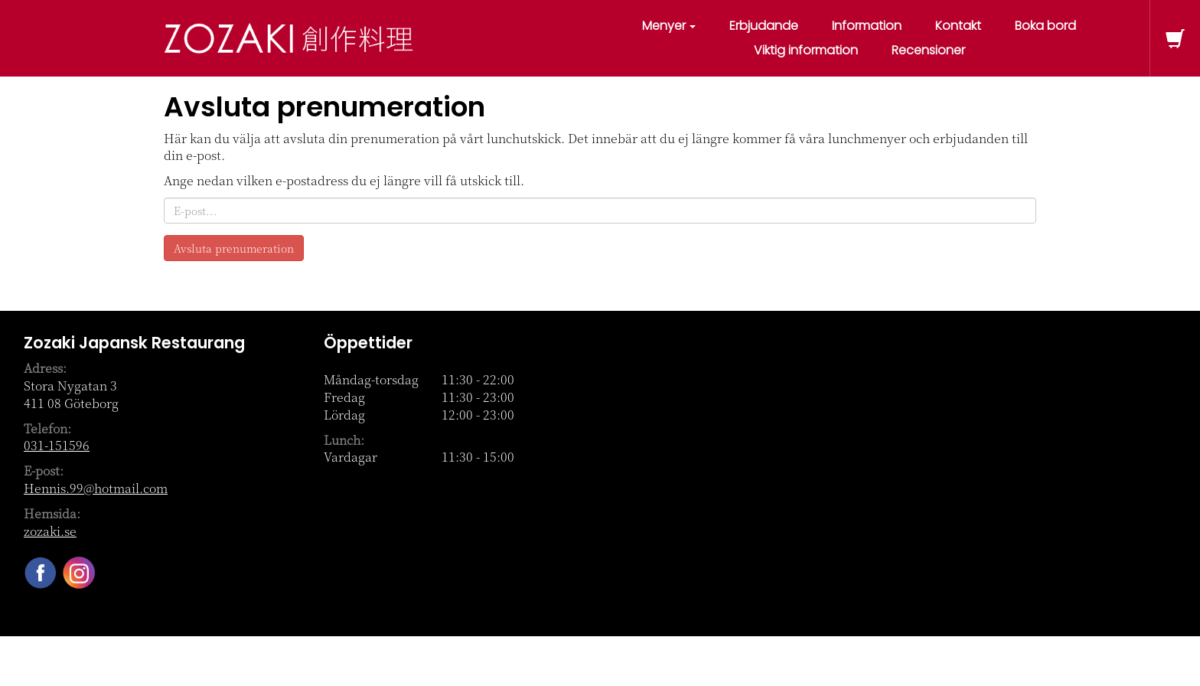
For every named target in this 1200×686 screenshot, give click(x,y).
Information (867, 25)
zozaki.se (50, 531)
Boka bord (1045, 25)
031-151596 (57, 445)
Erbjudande (763, 25)
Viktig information (806, 50)
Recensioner (928, 50)
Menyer (669, 25)
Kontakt (958, 25)
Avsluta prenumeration (234, 248)
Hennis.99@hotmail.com (96, 488)
